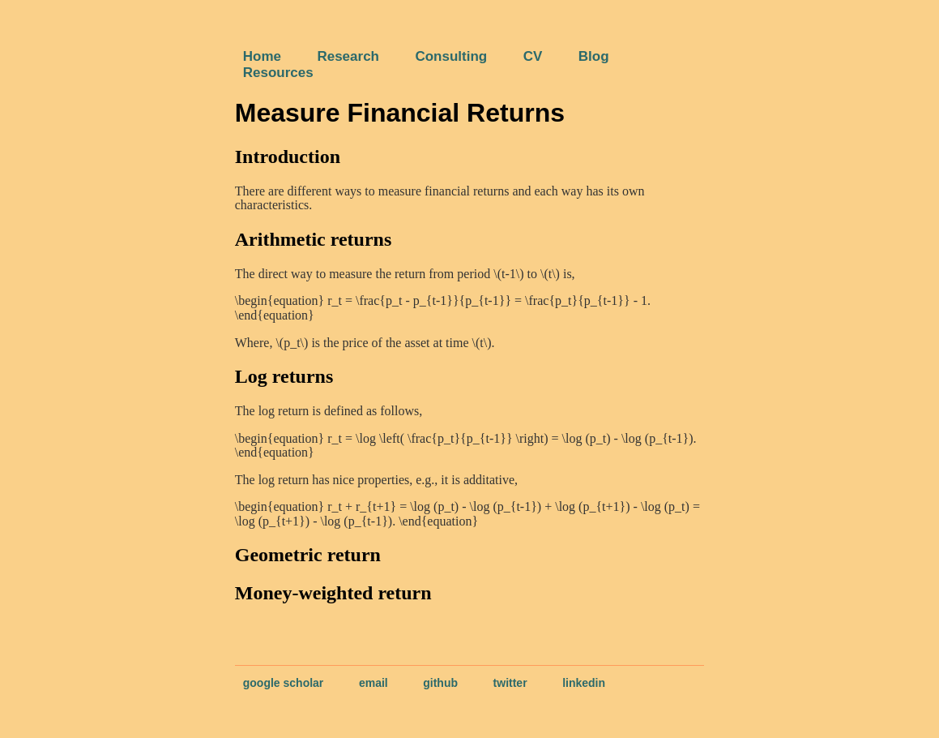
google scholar (283, 682)
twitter (510, 682)
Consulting (451, 56)
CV (533, 56)
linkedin (583, 682)
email (373, 682)
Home (262, 56)
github (440, 682)
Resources (278, 72)
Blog (593, 56)
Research (348, 56)
